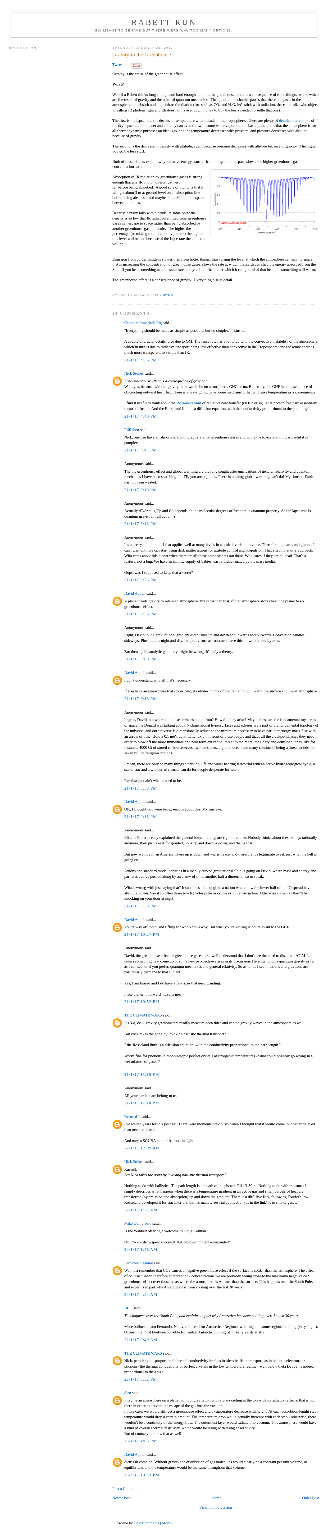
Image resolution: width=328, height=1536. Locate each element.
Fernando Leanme (138, 1263)
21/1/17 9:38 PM (140, 906)
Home (216, 1498)
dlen (127, 1393)
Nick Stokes (134, 373)
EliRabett (131, 430)
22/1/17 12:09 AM (142, 1148)
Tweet (117, 64)
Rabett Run (164, 22)
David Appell (134, 593)
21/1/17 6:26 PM (140, 580)
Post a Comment (125, 1488)
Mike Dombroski (137, 1223)
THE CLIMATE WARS (143, 1015)
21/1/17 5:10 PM (140, 490)
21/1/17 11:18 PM (141, 1103)
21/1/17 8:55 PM (140, 788)
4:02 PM (167, 295)
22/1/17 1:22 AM (140, 1210)
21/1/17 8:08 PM (140, 659)
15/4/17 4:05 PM (140, 1441)
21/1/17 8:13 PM (140, 699)
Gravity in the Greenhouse (141, 54)
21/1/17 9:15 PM (140, 816)
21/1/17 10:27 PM (142, 934)
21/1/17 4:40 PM (140, 416)
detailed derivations (294, 120)
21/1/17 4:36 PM (140, 360)
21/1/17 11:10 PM (141, 1074)
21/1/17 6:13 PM (140, 524)
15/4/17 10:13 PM (142, 1475)
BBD (128, 1308)
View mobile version (215, 1507)
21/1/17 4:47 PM (140, 450)
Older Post (310, 1498)
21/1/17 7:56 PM (140, 614)
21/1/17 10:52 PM (142, 1002)
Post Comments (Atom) (153, 1523)
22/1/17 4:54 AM (140, 1294)
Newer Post (121, 1498)
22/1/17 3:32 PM (140, 1379)
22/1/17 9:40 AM (140, 1340)
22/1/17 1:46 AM (140, 1249)
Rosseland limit (188, 403)
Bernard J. (132, 1116)
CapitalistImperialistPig (143, 323)
